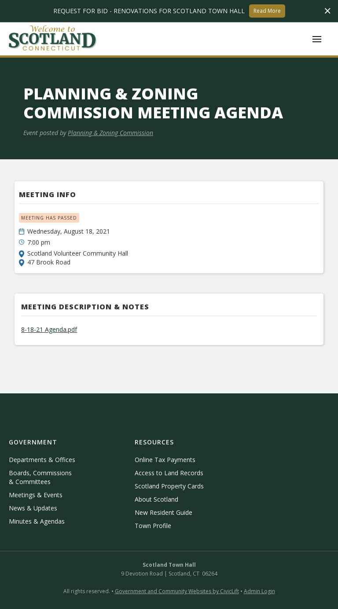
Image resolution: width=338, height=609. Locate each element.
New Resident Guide (163, 512)
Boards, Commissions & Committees (40, 477)
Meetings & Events (35, 495)
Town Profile (153, 525)
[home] (53, 39)
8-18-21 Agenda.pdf (49, 329)
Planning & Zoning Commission (110, 132)
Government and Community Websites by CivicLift (177, 591)
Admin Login (259, 591)
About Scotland (156, 499)
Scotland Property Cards (169, 486)
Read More (267, 11)
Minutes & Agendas (37, 521)
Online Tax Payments (165, 459)
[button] (317, 39)
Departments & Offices (42, 459)
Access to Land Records (169, 473)
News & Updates (33, 508)
